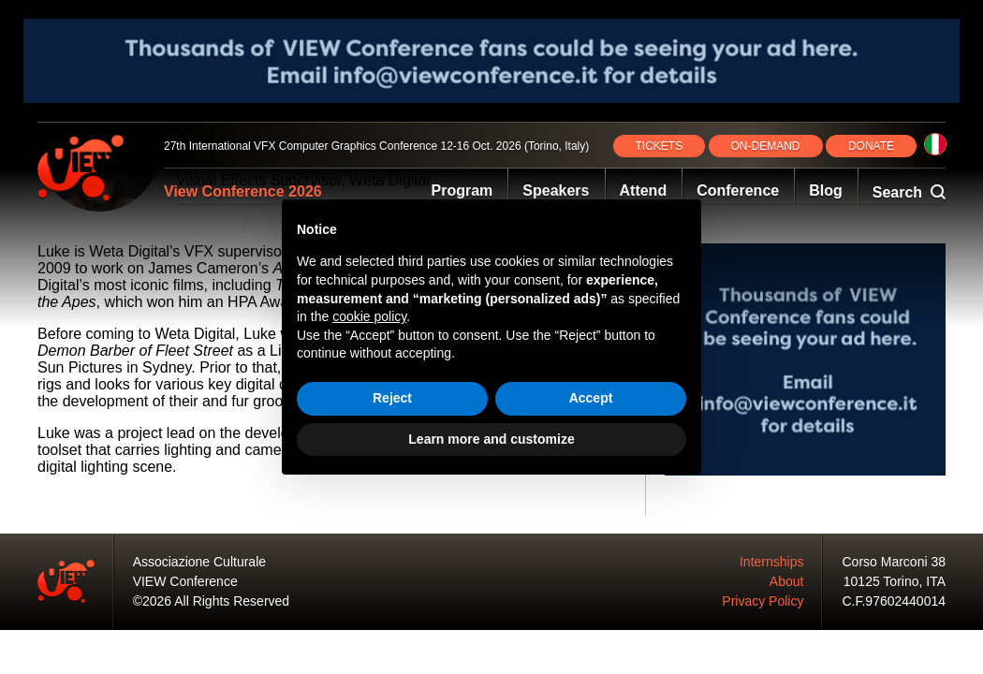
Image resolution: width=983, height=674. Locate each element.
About (787, 581)
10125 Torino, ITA (895, 581)
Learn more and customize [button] (491, 439)
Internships (771, 561)
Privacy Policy (762, 600)
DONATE (871, 146)
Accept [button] (591, 397)
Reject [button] (392, 397)
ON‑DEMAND (765, 146)
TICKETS (659, 146)
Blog (826, 190)
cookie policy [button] (369, 316)
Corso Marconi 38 (894, 561)
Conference (738, 190)
